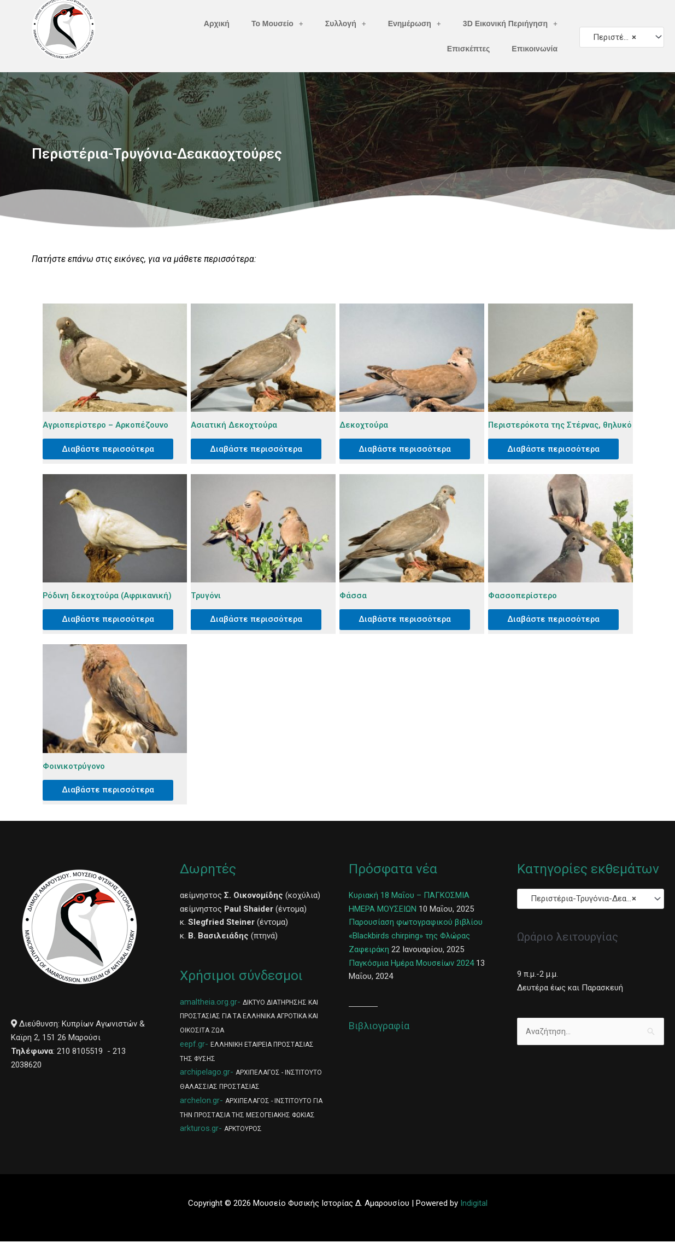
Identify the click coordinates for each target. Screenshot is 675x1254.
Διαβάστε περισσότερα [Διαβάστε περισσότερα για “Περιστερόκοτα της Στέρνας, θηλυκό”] (556, 458)
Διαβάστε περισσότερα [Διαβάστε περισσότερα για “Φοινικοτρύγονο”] (111, 802)
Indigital (474, 1216)
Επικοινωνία (534, 48)
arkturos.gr (199, 1141)
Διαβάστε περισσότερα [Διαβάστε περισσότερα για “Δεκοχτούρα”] (408, 449)
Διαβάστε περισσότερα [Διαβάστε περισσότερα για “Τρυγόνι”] (259, 630)
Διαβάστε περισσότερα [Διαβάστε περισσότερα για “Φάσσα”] (408, 630)
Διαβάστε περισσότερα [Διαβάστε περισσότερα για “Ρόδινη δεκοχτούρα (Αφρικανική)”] (111, 630)
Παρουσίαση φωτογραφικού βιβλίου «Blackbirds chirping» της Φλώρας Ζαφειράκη (416, 948)
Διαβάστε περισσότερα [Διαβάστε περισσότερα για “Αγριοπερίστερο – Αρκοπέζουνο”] (111, 449)
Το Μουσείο (277, 23)
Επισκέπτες (468, 48)
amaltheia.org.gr (208, 1014)
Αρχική (217, 23)
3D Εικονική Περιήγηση (510, 23)
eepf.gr (192, 1056)
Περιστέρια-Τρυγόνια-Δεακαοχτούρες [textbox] (616, 37)
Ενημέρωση (414, 23)
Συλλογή (345, 23)
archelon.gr (200, 1113)
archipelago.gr (205, 1084)
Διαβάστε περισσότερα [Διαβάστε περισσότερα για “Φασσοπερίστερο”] (556, 630)
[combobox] (621, 37)
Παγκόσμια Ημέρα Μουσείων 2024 (411, 976)
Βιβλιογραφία (379, 1038)
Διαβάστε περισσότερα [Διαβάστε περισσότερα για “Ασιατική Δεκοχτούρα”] (259, 449)
